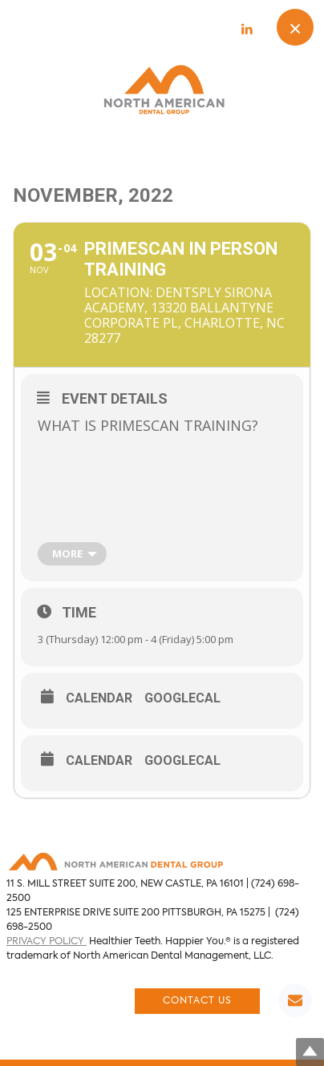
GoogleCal (182, 698)
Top (310, 1052)
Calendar (99, 698)
